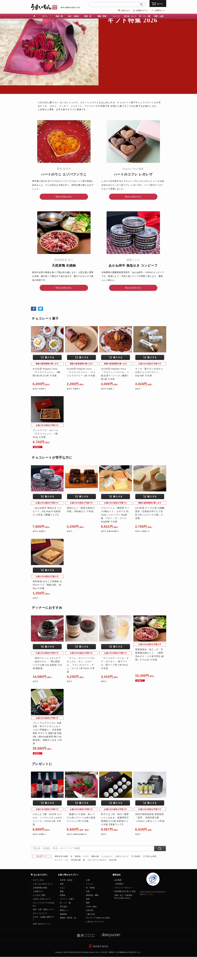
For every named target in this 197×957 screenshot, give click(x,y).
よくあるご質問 (39, 895)
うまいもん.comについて (43, 884)
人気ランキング (122, 856)
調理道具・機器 (92, 895)
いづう (86, 856)
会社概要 (117, 880)
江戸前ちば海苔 (150, 856)
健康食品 (63, 914)
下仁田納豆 (136, 856)
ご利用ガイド (159, 10)
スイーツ (116, 16)
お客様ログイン (142, 10)
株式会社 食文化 (100, 946)
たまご (62, 888)
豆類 (88, 891)
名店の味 (113, 860)
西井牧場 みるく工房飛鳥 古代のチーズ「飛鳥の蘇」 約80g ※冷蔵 (47, 585)
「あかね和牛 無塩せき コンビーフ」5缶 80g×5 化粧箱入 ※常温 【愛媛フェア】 (47, 511)
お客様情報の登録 (40, 888)
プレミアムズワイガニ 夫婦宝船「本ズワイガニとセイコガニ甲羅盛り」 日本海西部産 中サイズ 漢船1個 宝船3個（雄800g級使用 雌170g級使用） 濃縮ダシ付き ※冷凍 (47, 733)
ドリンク (89, 884)
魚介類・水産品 (66, 880)
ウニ (67, 860)
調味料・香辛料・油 (68, 918)
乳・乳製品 (90, 888)
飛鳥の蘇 (95, 856)
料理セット (64, 910)
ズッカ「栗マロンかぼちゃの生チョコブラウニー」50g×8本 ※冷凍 (149, 372)
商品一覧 (59, 16)
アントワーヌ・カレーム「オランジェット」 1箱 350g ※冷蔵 (45, 433)
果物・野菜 (101, 16)
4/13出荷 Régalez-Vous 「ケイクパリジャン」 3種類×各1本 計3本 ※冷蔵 (46, 372)
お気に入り (125, 10)
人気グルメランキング (95, 922)
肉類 (61, 884)
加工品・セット (130, 16)
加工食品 (63, 907)
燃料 (88, 903)
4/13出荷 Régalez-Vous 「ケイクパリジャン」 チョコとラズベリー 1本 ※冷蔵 (81, 372)
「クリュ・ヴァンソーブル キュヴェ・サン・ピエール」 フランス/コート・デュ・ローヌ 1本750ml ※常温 (81, 665)
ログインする (38, 880)
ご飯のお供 (90, 914)
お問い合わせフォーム (42, 924)
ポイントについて (40, 913)
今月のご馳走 (91, 907)
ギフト (45, 16)
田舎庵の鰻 (76, 860)
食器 (88, 899)
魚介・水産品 (73, 16)
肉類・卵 (87, 16)
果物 (61, 891)
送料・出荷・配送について (43, 910)
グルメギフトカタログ (97, 860)
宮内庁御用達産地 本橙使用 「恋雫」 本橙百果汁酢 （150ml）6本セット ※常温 (150, 817)
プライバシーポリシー (123, 888)
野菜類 (62, 895)
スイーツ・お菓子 (67, 899)
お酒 (88, 880)
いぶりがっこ (107, 856)
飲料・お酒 (158, 16)
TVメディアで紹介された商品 (98, 918)
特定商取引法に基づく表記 (125, 891)
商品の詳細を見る (64, 197)
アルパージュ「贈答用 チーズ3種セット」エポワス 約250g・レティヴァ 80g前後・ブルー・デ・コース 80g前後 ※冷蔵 (115, 515)
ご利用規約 (118, 884)
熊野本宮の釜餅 (61, 856)
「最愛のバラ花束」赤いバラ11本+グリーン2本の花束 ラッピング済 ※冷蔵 (81, 817)
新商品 (78, 856)
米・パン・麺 (144, 16)
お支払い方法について (42, 899)
